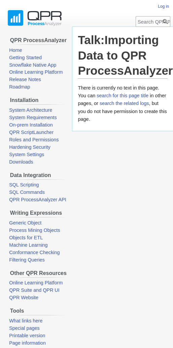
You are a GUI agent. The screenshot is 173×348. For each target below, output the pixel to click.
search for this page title (122, 95)
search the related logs (124, 103)
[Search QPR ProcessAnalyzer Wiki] (153, 21)
